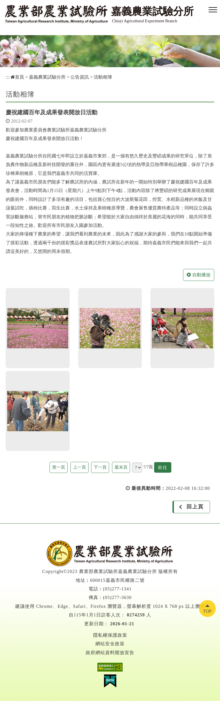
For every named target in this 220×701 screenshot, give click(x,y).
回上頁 (195, 507)
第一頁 (58, 467)
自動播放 (199, 274)
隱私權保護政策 (110, 635)
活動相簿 (103, 77)
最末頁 (121, 467)
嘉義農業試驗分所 (47, 77)
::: (7, 77)
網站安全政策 (110, 643)
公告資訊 (79, 77)
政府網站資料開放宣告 (110, 652)
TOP (207, 611)
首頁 (17, 77)
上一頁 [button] (79, 467)
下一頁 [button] (100, 467)
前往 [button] (164, 468)
